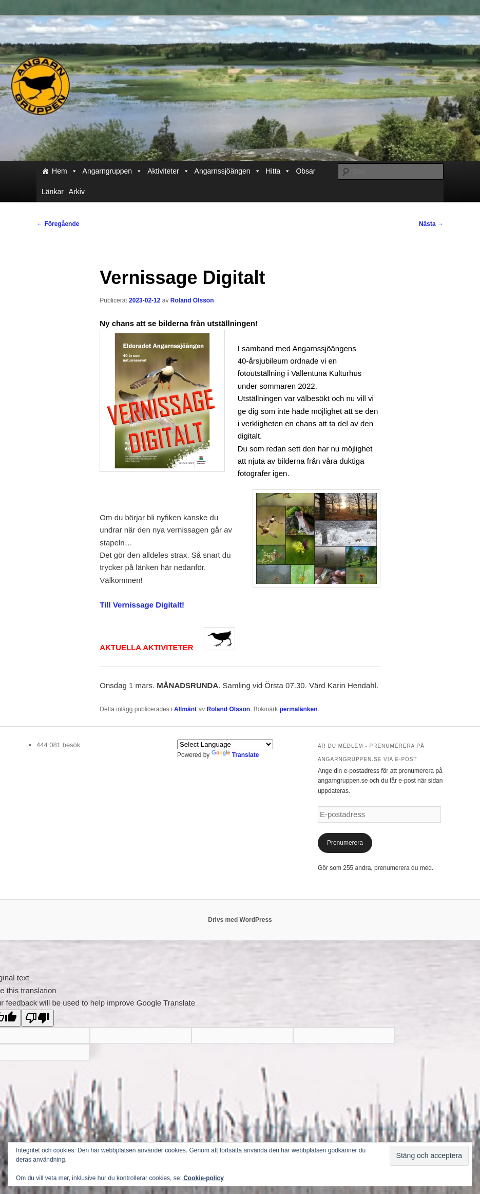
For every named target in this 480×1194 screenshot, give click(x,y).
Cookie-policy (203, 1178)
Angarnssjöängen (228, 171)
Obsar (305, 171)
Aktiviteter (168, 171)
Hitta (278, 171)
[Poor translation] (37, 1018)
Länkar (53, 191)
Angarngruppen (113, 171)
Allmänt (185, 709)
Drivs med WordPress (240, 919)
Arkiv (77, 191)
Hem (65, 171)
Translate (235, 755)
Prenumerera (345, 842)
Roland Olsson (192, 300)
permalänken (299, 709)
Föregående (57, 224)
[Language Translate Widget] (225, 744)
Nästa (431, 224)
